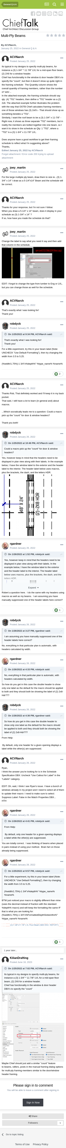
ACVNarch (10, 45)
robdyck (15, 323)
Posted (22, 61)
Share (33, 1116)
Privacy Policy (40, 1144)
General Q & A (29, 48)
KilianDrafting (19, 957)
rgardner (15, 543)
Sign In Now (33, 1102)
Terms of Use (22, 1144)
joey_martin (18, 167)
